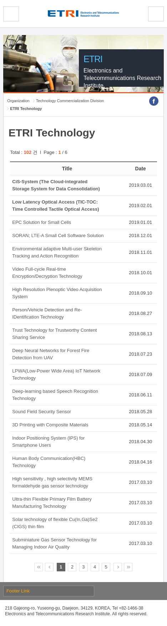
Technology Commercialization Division (70, 101)
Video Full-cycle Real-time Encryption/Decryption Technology (47, 272)
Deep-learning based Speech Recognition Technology (55, 395)
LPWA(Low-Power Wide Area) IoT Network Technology (56, 374)
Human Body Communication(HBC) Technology (48, 462)
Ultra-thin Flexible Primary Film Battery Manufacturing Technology (52, 502)
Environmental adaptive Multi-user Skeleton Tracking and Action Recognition (57, 252)
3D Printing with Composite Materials (50, 424)
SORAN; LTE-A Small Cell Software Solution (57, 235)
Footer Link (18, 591)
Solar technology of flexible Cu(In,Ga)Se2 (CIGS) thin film (54, 523)
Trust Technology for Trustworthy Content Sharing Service (54, 333)
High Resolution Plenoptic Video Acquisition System (57, 293)
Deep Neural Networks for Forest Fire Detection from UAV (50, 354)
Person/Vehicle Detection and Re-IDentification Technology (47, 313)
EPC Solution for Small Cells (41, 222)
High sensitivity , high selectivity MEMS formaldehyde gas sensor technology (52, 482)
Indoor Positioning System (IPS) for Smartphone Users (48, 441)
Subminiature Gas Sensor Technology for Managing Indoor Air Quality (54, 543)
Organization (18, 101)
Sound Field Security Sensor (41, 411)
